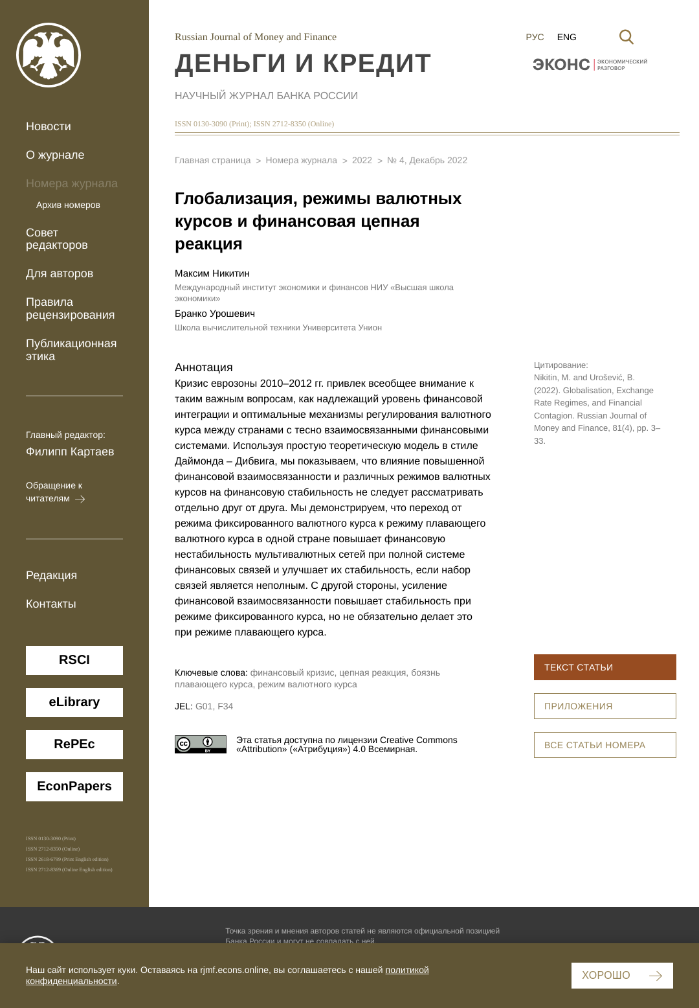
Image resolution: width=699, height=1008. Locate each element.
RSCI (74, 660)
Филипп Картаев (70, 451)
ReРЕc (74, 744)
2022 (362, 160)
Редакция (51, 575)
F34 (225, 706)
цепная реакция (372, 672)
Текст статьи (579, 667)
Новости (48, 126)
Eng (567, 37)
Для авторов (59, 273)
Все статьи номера (594, 745)
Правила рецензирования (70, 308)
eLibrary (74, 702)
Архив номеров (68, 205)
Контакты (51, 603)
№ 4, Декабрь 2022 (427, 160)
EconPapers (74, 786)
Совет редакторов (57, 239)
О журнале (55, 154)
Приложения (578, 706)
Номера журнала (72, 183)
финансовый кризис (292, 672)
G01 (203, 706)
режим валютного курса (307, 684)
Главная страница (213, 160)
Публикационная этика (71, 350)
